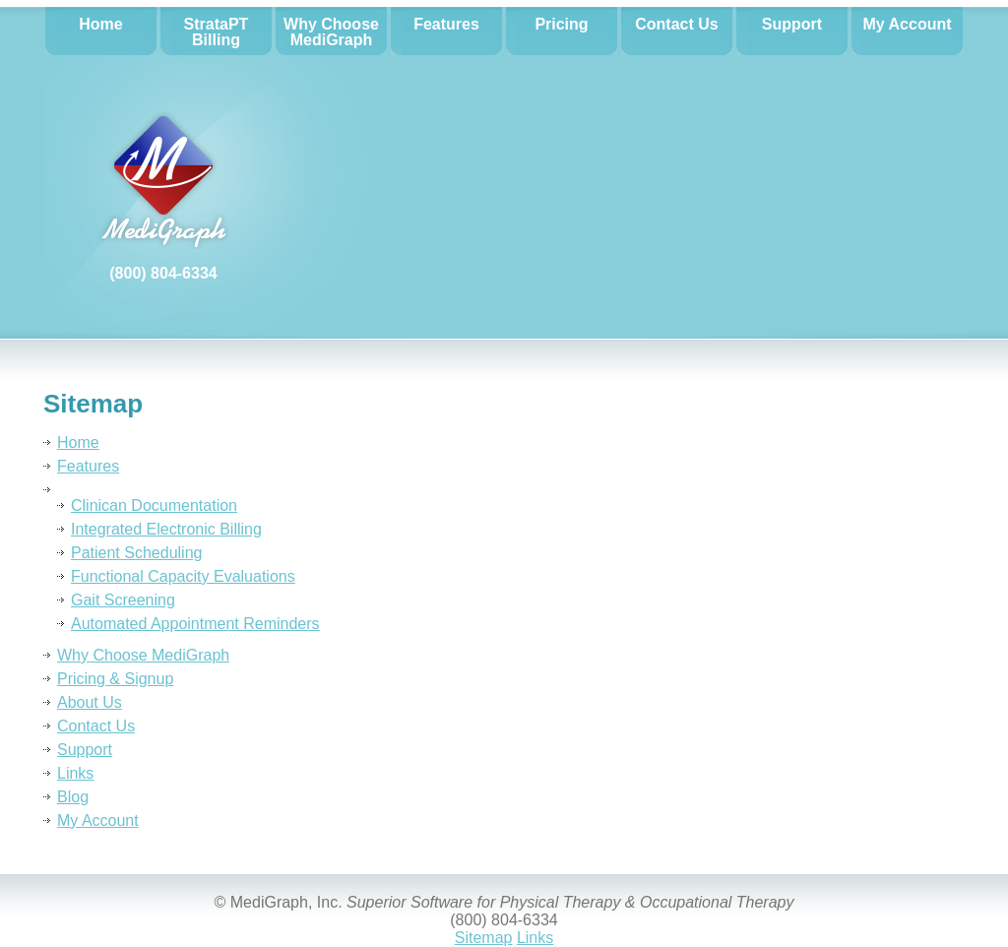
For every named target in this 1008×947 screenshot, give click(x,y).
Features (88, 466)
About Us (89, 702)
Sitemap (484, 937)
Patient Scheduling (136, 552)
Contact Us (96, 726)
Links (75, 773)
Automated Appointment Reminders (195, 623)
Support (84, 749)
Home (78, 442)
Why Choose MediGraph (143, 655)
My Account (98, 820)
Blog (73, 797)
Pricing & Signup (115, 678)
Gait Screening (123, 600)
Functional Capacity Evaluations (183, 576)
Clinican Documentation (154, 505)
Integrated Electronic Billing (166, 529)
